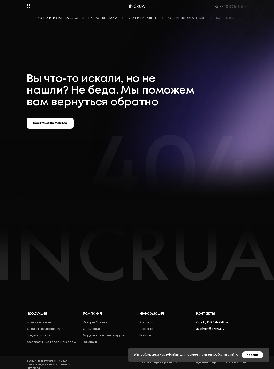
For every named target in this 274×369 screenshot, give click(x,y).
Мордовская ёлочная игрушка (104, 335)
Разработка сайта (236, 363)
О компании (91, 329)
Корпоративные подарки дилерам (51, 342)
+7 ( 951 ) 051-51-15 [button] (212, 322)
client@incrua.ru (212, 328)
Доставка (146, 329)
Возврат (145, 335)
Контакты (146, 322)
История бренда (95, 322)
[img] (199, 336)
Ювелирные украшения (43, 329)
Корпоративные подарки (58, 18)
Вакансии (90, 342)
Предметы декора (40, 335)
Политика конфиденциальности (158, 363)
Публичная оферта (207, 363)
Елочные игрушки (39, 322)
